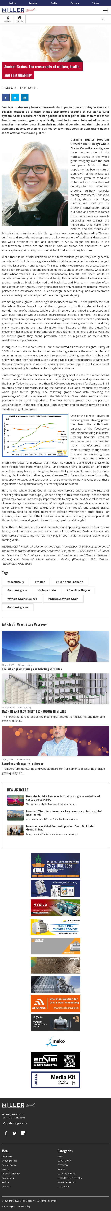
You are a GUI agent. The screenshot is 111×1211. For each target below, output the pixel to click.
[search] (103, 19)
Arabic (54, 3)
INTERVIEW (62, 1164)
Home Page (8, 1206)
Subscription (8, 1177)
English (12, 3)
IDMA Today (63, 1186)
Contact (6, 1186)
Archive (5, 1182)
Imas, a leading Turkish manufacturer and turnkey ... (52, 833)
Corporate (7, 1156)
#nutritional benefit (69, 582)
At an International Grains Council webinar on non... (52, 819)
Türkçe (95, 3)
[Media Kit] (55, 1079)
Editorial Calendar (11, 1173)
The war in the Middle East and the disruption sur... (51, 804)
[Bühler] (55, 965)
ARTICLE (61, 1169)
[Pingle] (55, 927)
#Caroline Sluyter (78, 590)
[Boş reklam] (55, 888)
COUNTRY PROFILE (66, 1173)
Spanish (33, 3)
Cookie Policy (23, 1206)
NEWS (60, 1156)
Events (5, 1169)
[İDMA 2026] (55, 865)
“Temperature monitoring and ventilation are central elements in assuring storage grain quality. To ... (53, 771)
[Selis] (55, 946)
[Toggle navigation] (105, 10)
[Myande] (55, 1003)
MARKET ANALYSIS (66, 1182)
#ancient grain (17, 590)
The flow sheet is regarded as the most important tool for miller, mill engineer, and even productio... (53, 719)
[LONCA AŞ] (55, 1060)
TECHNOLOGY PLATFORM (69, 1177)
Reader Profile (9, 1164)
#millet (40, 582)
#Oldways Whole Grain (63, 599)
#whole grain (47, 590)
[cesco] (55, 984)
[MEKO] (55, 1041)
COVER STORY (64, 1160)
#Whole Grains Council (22, 599)
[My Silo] (55, 907)
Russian (75, 3)
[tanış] (55, 1022)
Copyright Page (9, 1160)
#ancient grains (17, 607)
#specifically (15, 582)
